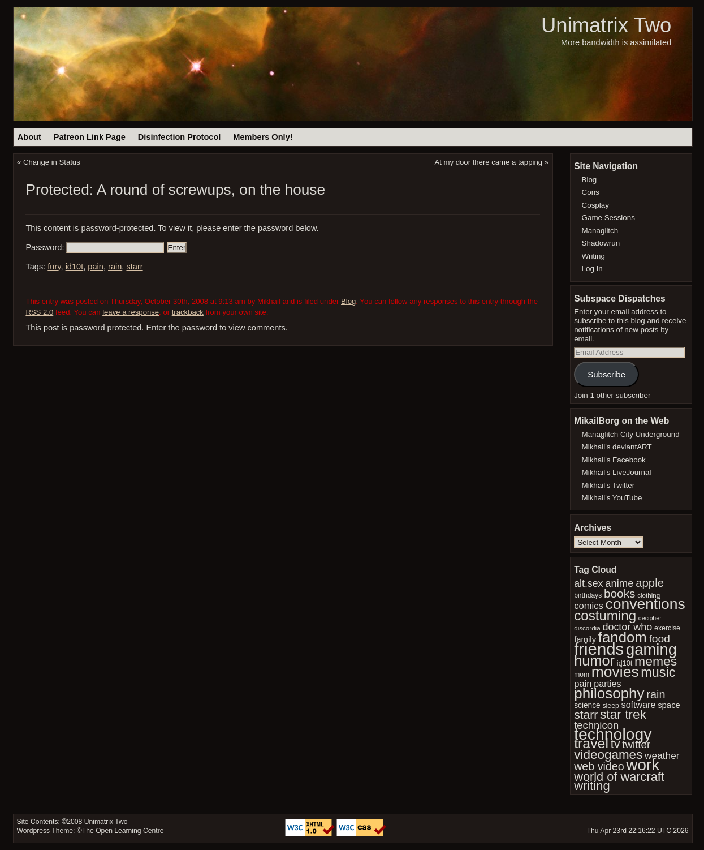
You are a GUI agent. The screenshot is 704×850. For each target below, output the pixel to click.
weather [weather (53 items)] (662, 755)
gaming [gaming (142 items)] (651, 649)
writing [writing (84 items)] (592, 786)
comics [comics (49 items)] (588, 605)
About (29, 136)
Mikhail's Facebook (614, 460)
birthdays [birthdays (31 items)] (588, 595)
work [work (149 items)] (642, 765)
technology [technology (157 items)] (612, 734)
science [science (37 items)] (587, 705)
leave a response (130, 312)
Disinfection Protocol (179, 136)
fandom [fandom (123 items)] (622, 637)
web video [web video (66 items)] (599, 766)
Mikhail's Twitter (608, 485)
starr (134, 266)
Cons (590, 192)
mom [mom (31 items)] (581, 675)
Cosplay (595, 205)
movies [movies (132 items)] (615, 671)
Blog (348, 301)
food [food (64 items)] (659, 639)
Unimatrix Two (606, 25)
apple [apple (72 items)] (650, 583)
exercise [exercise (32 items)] (667, 628)
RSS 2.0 (39, 312)
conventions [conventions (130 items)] (645, 603)
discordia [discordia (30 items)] (587, 628)
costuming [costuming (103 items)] (605, 615)
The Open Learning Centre (123, 831)
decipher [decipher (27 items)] (650, 618)
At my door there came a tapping (488, 162)
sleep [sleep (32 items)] (610, 706)
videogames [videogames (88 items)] (608, 755)
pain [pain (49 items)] (582, 684)
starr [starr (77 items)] (586, 714)
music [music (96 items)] (658, 672)
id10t (75, 266)
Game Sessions (608, 217)
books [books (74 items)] (620, 593)
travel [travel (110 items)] (591, 743)
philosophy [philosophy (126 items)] (609, 693)
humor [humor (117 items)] (594, 660)
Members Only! (262, 136)
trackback (188, 312)
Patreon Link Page (90, 136)
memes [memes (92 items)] (655, 661)
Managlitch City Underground (631, 434)
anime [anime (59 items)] (619, 583)
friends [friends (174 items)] (599, 648)
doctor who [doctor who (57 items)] (627, 627)
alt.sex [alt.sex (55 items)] (588, 583)
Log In (592, 268)
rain (115, 266)
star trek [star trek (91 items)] (623, 714)
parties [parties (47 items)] (607, 684)
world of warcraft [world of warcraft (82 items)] (619, 777)
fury (54, 266)
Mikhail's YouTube (612, 497)
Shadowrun (601, 243)
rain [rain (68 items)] (655, 694)
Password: (94, 247)
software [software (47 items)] (638, 704)
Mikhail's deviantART (617, 447)
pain (95, 266)
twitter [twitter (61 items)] (636, 744)
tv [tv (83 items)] (615, 744)
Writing (593, 256)
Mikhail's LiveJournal (616, 472)
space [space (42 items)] (669, 705)
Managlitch (600, 230)
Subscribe (606, 374)
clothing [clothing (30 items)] (648, 595)
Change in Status (51, 162)
